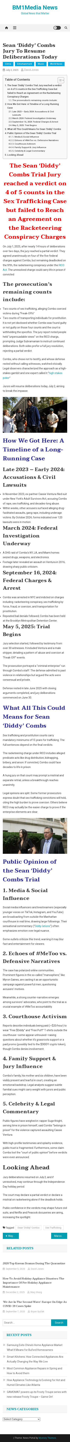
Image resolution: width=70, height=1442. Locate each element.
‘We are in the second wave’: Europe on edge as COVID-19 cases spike (35, 1304)
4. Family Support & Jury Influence (29, 147)
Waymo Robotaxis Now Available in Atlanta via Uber (13, 1235)
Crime (8, 64)
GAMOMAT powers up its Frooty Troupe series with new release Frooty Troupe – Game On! (37, 1394)
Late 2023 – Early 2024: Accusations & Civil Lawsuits (33, 113)
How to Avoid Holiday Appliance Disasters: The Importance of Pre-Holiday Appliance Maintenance (33, 1283)
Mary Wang (36, 1292)
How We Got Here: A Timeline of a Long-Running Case (33, 106)
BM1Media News (35, 7)
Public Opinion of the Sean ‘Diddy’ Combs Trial (31, 133)
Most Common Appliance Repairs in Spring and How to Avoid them (34, 1371)
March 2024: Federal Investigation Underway (34, 118)
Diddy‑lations (42, 926)
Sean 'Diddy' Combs (28, 1227)
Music (41, 64)
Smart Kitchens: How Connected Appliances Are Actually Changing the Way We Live (35, 1359)
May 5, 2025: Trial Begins (24, 125)
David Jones (31, 69)
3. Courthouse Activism (24, 144)
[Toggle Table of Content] (59, 80)
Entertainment (24, 64)
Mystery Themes (47, 1438)
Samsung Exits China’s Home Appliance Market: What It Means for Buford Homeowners (35, 1347)
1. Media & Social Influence (25, 136)
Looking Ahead (15, 154)
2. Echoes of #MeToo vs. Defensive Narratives (35, 140)
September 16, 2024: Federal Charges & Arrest (35, 121)
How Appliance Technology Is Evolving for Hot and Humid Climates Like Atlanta (36, 1382)
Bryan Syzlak (37, 1311)
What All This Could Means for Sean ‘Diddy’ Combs (34, 129)
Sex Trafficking (53, 1227)
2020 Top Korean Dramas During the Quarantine (34, 1263)
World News (56, 64)
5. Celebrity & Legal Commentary (28, 151)
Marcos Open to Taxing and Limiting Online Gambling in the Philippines (60, 1235)
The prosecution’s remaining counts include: (34, 100)
